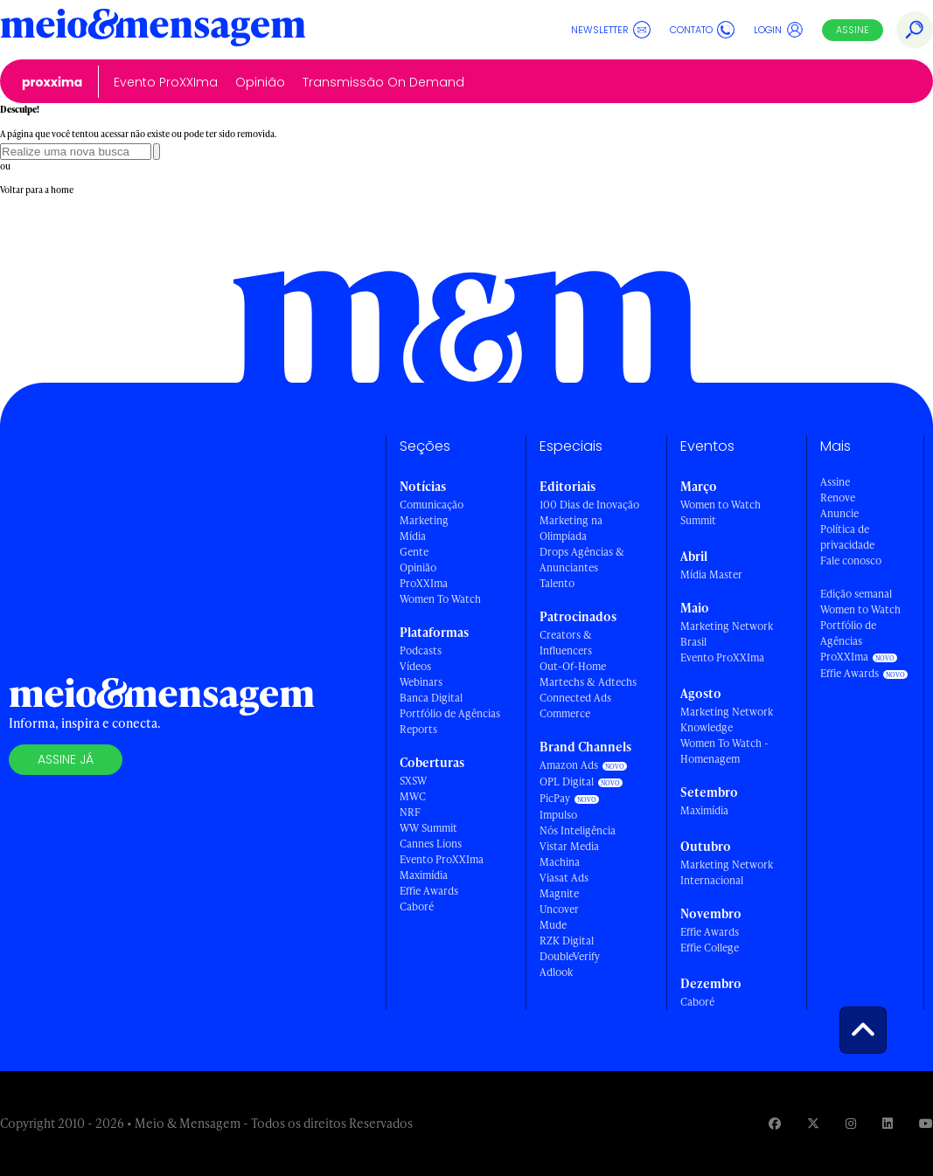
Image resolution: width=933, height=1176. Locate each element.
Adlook (556, 972)
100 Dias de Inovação (589, 504)
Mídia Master (711, 574)
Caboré (417, 906)
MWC (413, 796)
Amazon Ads (569, 764)
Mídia (413, 536)
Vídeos (415, 666)
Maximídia (424, 875)
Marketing (424, 520)
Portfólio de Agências (450, 713)
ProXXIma (52, 82)
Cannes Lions (431, 843)
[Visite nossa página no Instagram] (851, 1123)
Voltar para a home (36, 189)
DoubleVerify (570, 956)
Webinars (421, 681)
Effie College (709, 947)
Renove (837, 497)
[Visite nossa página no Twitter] (813, 1123)
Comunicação (431, 504)
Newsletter (611, 29)
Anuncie (839, 513)
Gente (414, 551)
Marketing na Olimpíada (571, 528)
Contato (702, 29)
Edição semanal (856, 593)
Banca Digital (431, 697)
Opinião (260, 82)
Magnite (559, 893)
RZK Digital (567, 940)
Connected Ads (575, 697)
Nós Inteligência (578, 830)
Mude (553, 924)
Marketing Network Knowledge (726, 719)
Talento (557, 583)
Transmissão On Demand (383, 82)
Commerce (565, 713)
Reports (418, 729)
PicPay (555, 798)
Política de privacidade (847, 537)
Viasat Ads (564, 877)
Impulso (558, 814)
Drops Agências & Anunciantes (582, 559)
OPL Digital (567, 781)
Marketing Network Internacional (726, 872)
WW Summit (428, 827)
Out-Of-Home (573, 666)
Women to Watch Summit (720, 512)
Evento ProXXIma (166, 82)
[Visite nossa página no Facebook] (775, 1123)
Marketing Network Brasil (726, 634)
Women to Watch (860, 609)
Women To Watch (440, 598)
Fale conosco (850, 560)
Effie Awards (429, 890)
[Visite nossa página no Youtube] (926, 1123)
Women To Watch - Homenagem (724, 751)
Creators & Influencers (566, 642)
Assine (852, 30)
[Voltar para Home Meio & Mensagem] (153, 30)
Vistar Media (569, 846)
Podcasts (421, 650)
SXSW (413, 780)
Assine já (66, 759)
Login (779, 29)
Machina (560, 861)
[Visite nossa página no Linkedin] (887, 1123)
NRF (410, 812)
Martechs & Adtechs (588, 681)
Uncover (559, 909)
